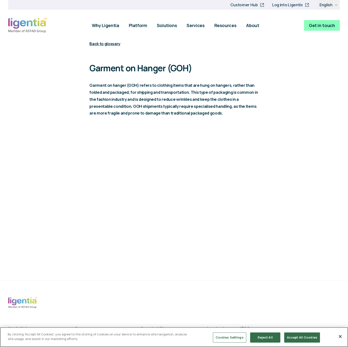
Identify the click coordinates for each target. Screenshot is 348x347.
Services (195, 25)
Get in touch (322, 25)
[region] (174, 337)
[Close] (340, 336)
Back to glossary (104, 43)
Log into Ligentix (287, 4)
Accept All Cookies (302, 337)
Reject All (265, 337)
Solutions (167, 25)
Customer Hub (244, 4)
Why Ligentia (105, 25)
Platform (138, 25)
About (252, 25)
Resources (225, 25)
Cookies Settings (230, 337)
